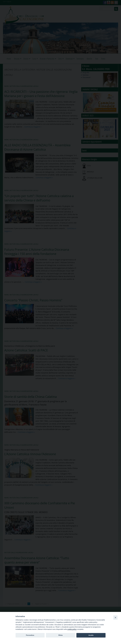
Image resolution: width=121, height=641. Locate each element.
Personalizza (30, 635)
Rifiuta (60, 635)
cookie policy (71, 629)
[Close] (115, 617)
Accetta (91, 635)
